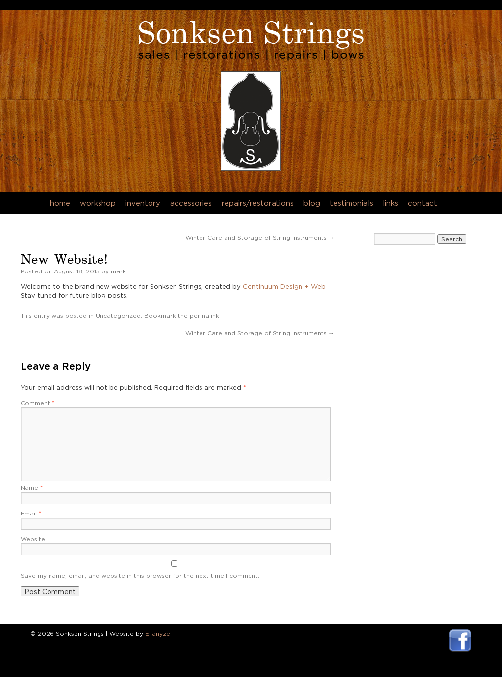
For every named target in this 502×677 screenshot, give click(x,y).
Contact (422, 203)
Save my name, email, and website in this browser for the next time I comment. (140, 575)
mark (118, 271)
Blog (311, 203)
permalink (204, 315)
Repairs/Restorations (258, 203)
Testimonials (351, 203)
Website (33, 539)
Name (32, 488)
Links (390, 203)
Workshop (98, 203)
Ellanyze (157, 633)
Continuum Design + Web (284, 286)
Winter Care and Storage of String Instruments (259, 237)
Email (31, 513)
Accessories (191, 203)
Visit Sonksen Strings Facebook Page (460, 640)
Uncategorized (118, 315)
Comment (37, 403)
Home (60, 203)
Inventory (143, 203)
